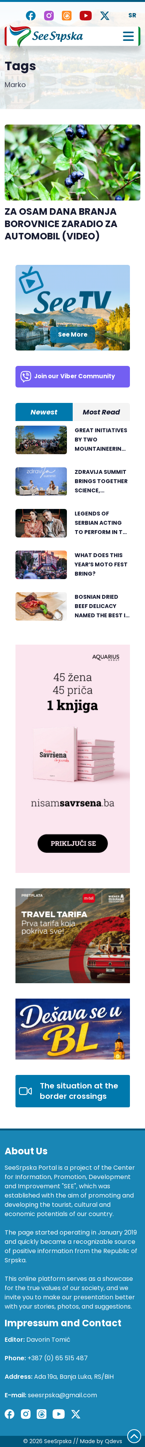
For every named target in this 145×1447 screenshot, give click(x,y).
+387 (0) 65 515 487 (57, 1358)
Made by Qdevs (101, 1441)
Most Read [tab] (101, 412)
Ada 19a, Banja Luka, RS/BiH (74, 1376)
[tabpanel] (72, 527)
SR (132, 15)
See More (72, 334)
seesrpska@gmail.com (62, 1395)
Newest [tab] (44, 412)
